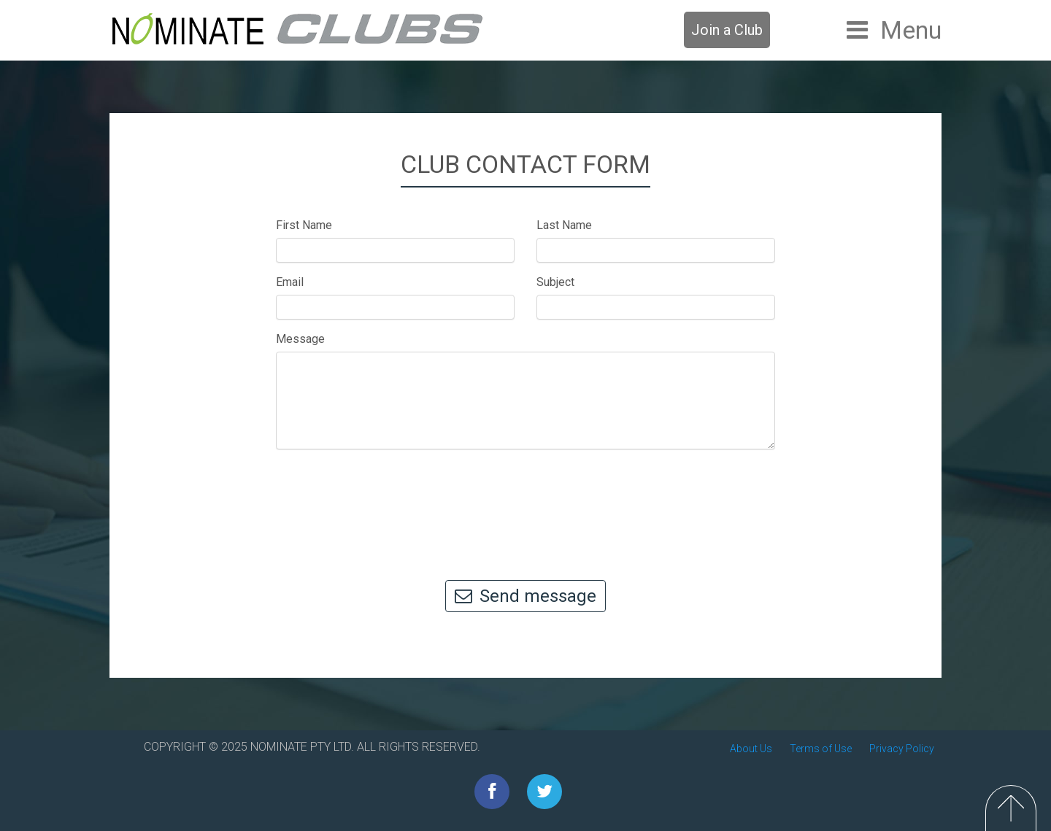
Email (290, 282)
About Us (751, 748)
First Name (304, 225)
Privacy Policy (901, 748)
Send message (525, 596)
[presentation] (525, 507)
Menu (911, 30)
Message (300, 339)
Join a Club (727, 30)
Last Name (564, 225)
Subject (555, 282)
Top (1010, 808)
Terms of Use (821, 748)
